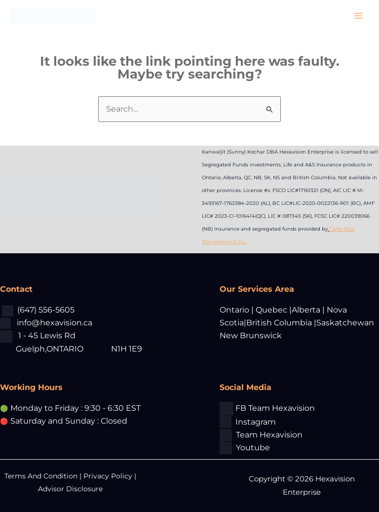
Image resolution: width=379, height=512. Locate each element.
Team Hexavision (269, 434)
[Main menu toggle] (358, 16)
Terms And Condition (41, 476)
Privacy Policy (107, 476)
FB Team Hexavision (275, 408)
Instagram (255, 422)
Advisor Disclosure (70, 488)
